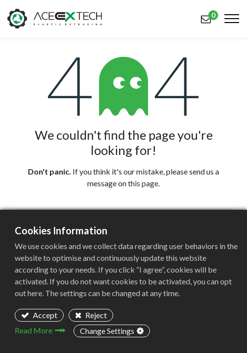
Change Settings (107, 330)
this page (143, 183)
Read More (33, 330)
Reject (95, 315)
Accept (44, 315)
